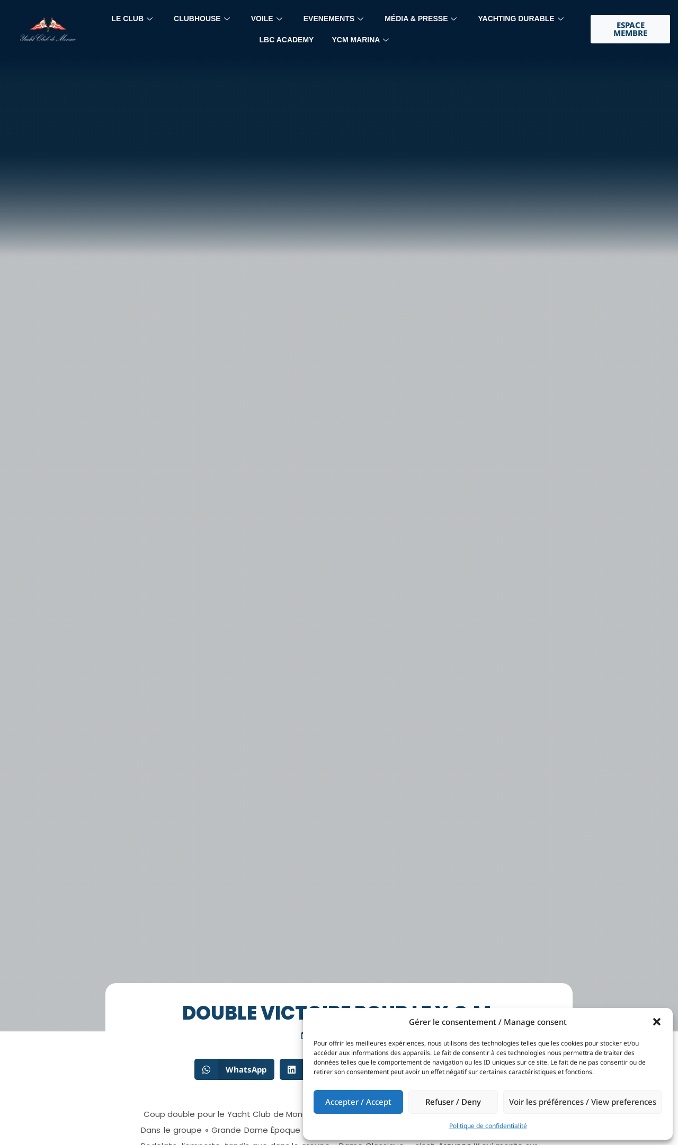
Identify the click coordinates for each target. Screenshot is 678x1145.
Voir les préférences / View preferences (582, 1101)
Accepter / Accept (358, 1101)
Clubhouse (202, 18)
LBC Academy (287, 39)
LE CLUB (132, 18)
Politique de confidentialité (488, 1125)
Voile (266, 18)
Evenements (333, 18)
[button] (657, 1021)
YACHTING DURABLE (520, 18)
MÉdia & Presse (421, 18)
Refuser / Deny (453, 1101)
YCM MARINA (360, 39)
